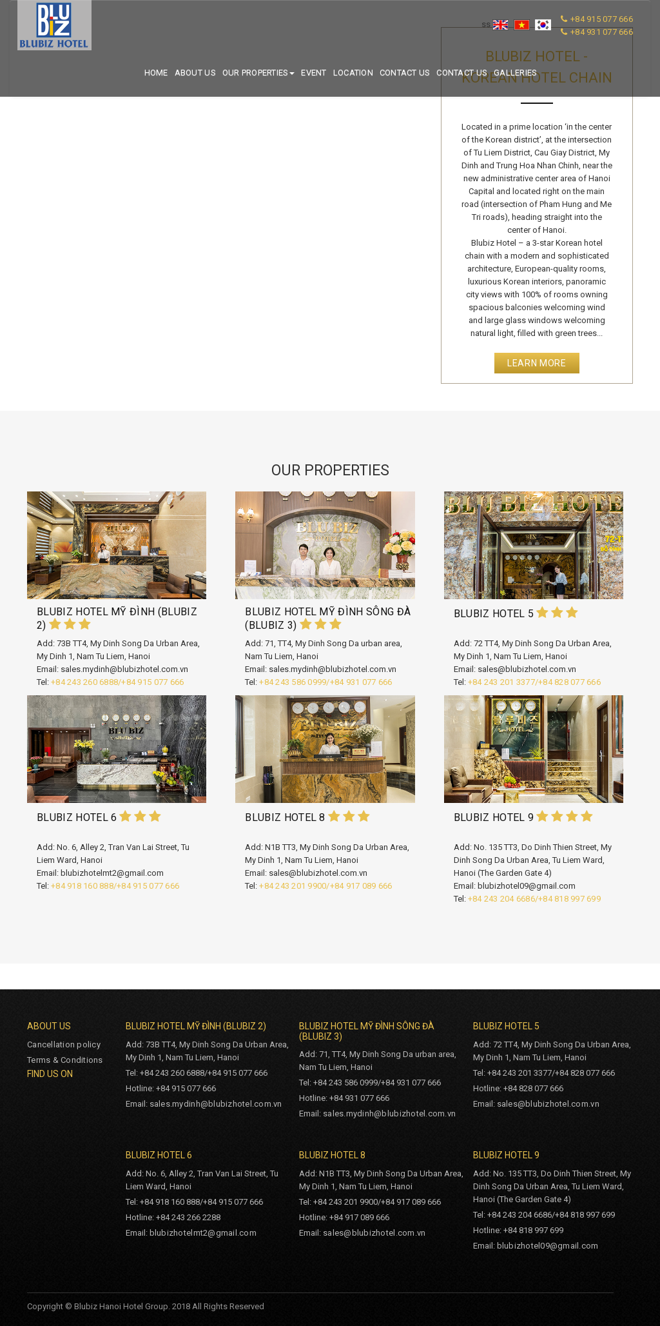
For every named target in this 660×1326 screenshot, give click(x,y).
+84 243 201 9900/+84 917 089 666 (325, 886)
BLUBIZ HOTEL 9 (494, 817)
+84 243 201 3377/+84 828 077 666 (534, 682)
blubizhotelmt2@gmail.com (203, 1233)
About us (195, 72)
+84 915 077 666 (601, 19)
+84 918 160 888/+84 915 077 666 (115, 886)
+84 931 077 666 (601, 32)
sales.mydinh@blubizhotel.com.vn (216, 1104)
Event (313, 72)
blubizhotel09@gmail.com (548, 1246)
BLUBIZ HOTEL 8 (285, 817)
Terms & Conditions (65, 1060)
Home (156, 72)
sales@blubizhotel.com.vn (548, 1104)
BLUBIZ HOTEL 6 (77, 817)
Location (353, 72)
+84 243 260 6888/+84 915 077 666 (117, 682)
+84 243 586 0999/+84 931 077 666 (325, 682)
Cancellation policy (64, 1044)
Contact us (405, 72)
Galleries (515, 72)
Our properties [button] (258, 72)
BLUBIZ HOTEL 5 (495, 614)
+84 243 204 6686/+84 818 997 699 (534, 899)
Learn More (537, 363)
